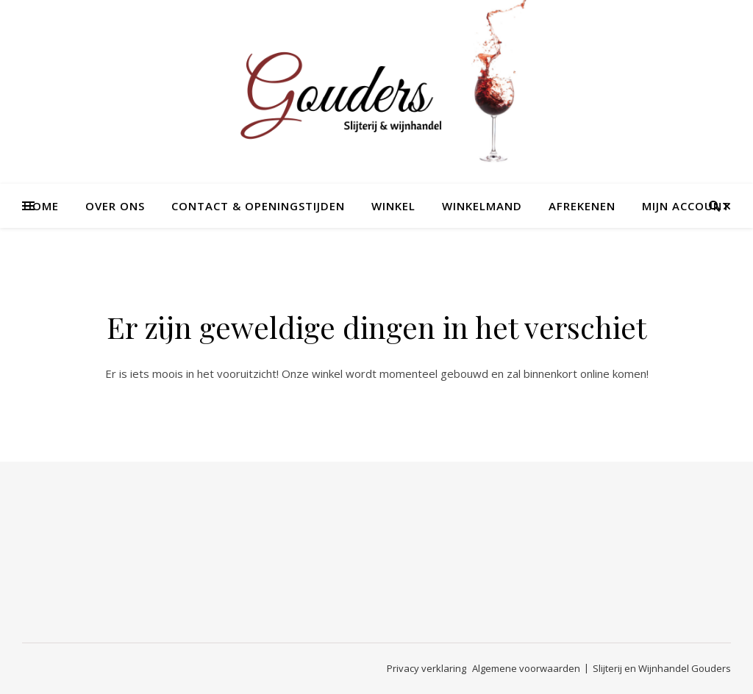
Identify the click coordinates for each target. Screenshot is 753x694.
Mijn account (686, 205)
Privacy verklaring (426, 668)
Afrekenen (582, 205)
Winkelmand (482, 205)
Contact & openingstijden (258, 205)
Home (41, 205)
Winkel (393, 205)
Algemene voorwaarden (526, 668)
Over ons (115, 205)
